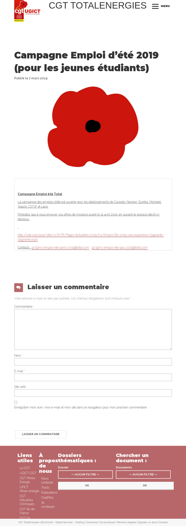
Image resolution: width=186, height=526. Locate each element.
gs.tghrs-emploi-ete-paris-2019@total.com (60, 271)
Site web (20, 443)
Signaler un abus (147, 522)
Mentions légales (126, 522)
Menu (165, 6)
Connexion (92, 522)
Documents (124, 499)
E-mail (19, 428)
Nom (18, 412)
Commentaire (24, 363)
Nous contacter (47, 512)
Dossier (63, 499)
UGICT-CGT (28, 504)
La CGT (25, 499)
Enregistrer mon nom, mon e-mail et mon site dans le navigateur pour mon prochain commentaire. (80, 464)
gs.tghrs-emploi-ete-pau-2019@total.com (120, 271)
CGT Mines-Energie (28, 511)
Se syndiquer (107, 522)
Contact (163, 522)
